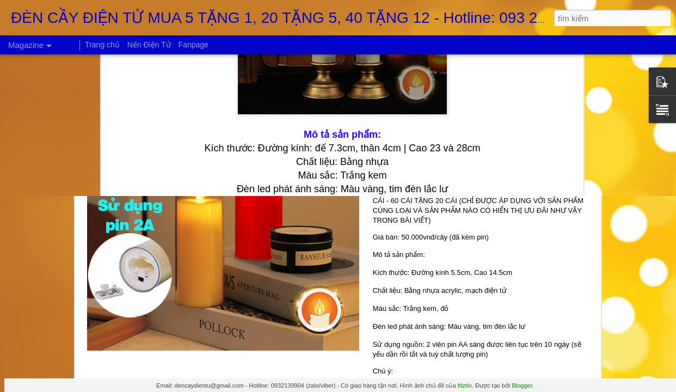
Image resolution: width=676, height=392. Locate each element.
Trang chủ (102, 44)
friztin (465, 385)
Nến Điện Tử (149, 44)
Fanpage (193, 44)
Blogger (522, 385)
